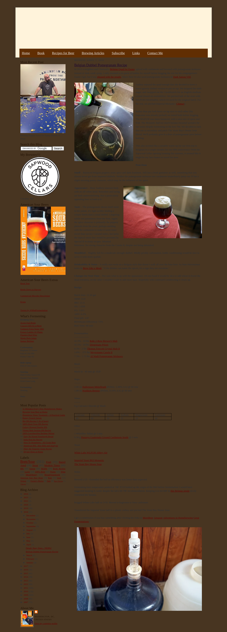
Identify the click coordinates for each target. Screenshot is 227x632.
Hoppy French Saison (32, 418)
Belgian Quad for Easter (122, 69)
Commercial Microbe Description (35, 296)
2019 (26, 508)
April (28, 544)
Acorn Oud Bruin (28, 323)
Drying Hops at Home (33, 452)
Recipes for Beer (63, 53)
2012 (26, 584)
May (28, 541)
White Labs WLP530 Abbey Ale (91, 452)
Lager (27, 472)
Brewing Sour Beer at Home (35, 412)
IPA (22, 468)
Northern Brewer (91, 390)
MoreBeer (148, 517)
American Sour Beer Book (31, 478)
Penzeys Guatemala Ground (95, 437)
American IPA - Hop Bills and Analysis (41, 445)
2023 (26, 497)
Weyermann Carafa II (101, 352)
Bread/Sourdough (52, 474)
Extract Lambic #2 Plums (31, 332)
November (31, 519)
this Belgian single (180, 490)
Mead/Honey (31, 474)
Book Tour (25, 283)
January (30, 562)
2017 (26, 566)
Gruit (59, 478)
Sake (49, 481)
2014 (26, 577)
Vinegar (23, 484)
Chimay (180, 103)
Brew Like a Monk (92, 268)
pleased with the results (109, 76)
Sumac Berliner (27, 341)
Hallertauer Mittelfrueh (94, 386)
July (28, 533)
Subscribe (118, 53)
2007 (26, 602)
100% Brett (40, 472)
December (31, 515)
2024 (26, 494)
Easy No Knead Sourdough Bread (38, 436)
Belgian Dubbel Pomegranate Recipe (42, 551)
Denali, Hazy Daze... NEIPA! (38, 548)
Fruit (48, 462)
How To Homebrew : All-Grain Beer (40, 442)
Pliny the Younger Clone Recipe (38, 449)
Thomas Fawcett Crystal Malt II (103, 348)
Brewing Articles (93, 53)
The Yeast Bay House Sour (88, 464)
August (29, 530)
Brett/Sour (27, 462)
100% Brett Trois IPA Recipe (35, 424)
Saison (32, 468)
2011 (26, 588)
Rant (50, 478)
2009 (26, 595)
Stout (35, 465)
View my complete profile (46, 623)
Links (136, 53)
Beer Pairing (58, 481)
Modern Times (52, 465)
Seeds (125, 437)
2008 (26, 598)
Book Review (59, 468)
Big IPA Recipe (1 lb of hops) (35, 421)
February (30, 559)
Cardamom (116, 437)
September (31, 526)
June (28, 537)
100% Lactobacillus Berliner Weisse (38, 433)
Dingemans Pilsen (99, 344)
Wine (63, 472)
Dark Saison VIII (182, 76)
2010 (26, 591)
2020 (26, 504)
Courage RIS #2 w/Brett (31, 326)
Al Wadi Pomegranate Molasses (106, 356)
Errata (23, 302)
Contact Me (155, 53)
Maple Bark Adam (28, 338)
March (29, 555)
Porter (53, 472)
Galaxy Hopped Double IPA (35, 427)
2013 (26, 580)
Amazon (158, 517)
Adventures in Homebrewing (178, 517)
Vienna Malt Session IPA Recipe (36, 430)
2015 (26, 573)
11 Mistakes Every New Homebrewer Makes (42, 409)
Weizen (23, 481)
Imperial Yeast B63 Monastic (89, 460)
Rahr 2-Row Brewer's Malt (104, 340)
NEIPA (44, 468)
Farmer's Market (37, 481)
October (30, 523)
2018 (26, 512)
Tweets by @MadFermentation (34, 310)
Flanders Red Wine (28, 335)
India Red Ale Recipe (33, 439)
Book (41, 53)
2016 (26, 569)
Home (26, 53)
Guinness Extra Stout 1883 (32, 329)
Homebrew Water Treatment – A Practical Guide (44, 415)
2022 (26, 501)
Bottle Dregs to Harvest (30, 289)
